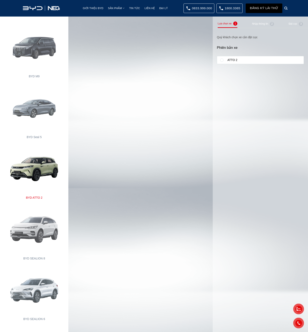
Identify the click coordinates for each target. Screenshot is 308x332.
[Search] (285, 8)
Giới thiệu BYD (93, 8)
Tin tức (134, 8)
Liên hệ (150, 8)
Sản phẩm (116, 8)
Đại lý (163, 8)
